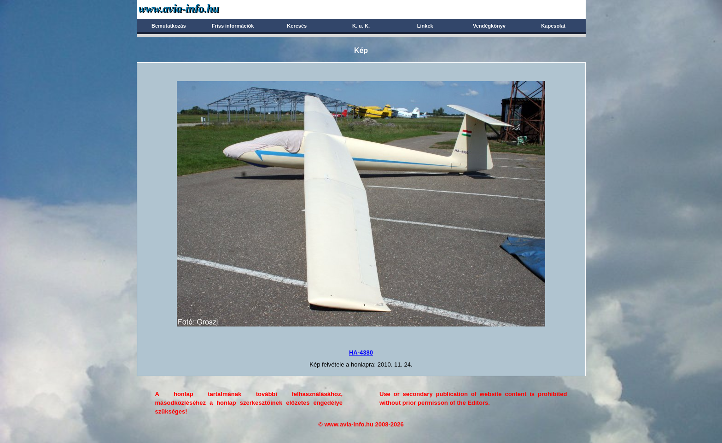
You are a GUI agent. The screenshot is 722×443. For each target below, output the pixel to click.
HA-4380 (361, 352)
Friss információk (233, 26)
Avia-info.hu (195, 9)
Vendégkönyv (489, 26)
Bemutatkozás (168, 26)
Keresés (297, 26)
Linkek (425, 26)
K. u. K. (361, 26)
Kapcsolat (553, 26)
